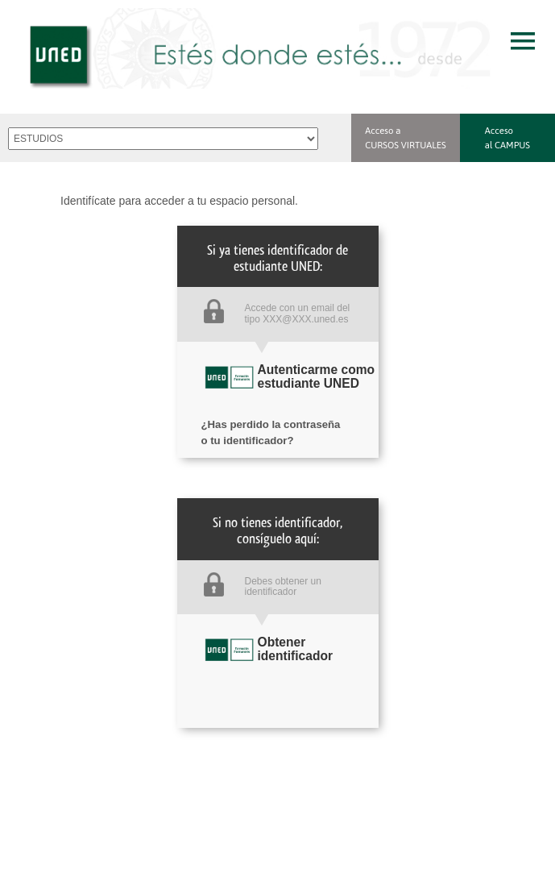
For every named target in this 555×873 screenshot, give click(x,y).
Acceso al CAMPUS (507, 137)
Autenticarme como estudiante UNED (316, 376)
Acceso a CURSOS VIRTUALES (405, 137)
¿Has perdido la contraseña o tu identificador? (271, 421)
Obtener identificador (295, 649)
